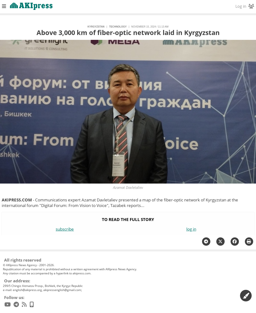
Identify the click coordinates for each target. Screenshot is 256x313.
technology (118, 26)
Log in (244, 6)
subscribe (65, 229)
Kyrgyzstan (96, 26)
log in (191, 229)
